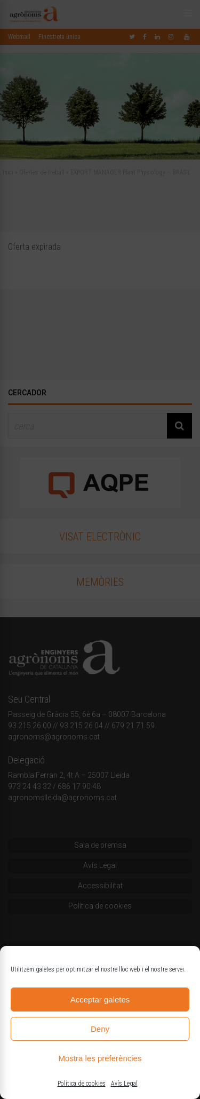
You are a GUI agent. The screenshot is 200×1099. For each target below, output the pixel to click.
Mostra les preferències (100, 1058)
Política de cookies (82, 1083)
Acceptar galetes (100, 999)
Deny (100, 1028)
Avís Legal (124, 1083)
